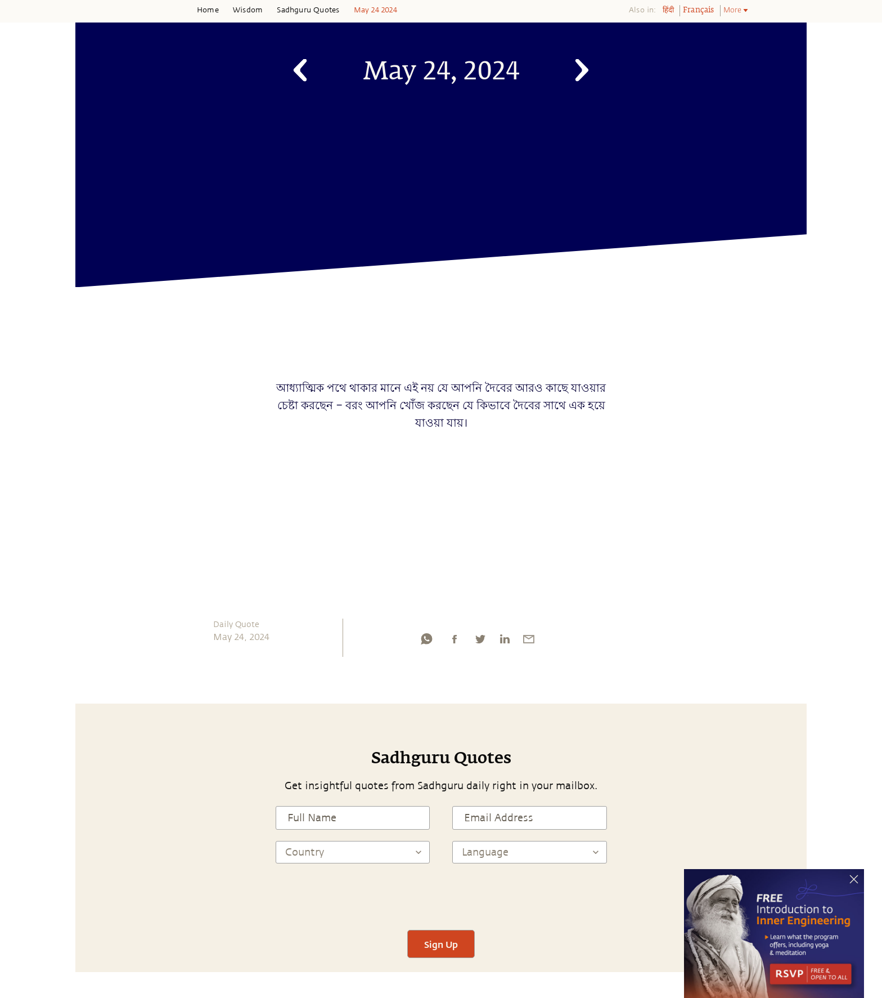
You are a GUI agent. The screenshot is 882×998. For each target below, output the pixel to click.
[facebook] (454, 641)
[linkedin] (504, 641)
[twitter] (480, 641)
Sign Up (441, 944)
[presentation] (441, 897)
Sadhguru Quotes (308, 10)
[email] (529, 641)
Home (208, 10)
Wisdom (248, 10)
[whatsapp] (426, 641)
